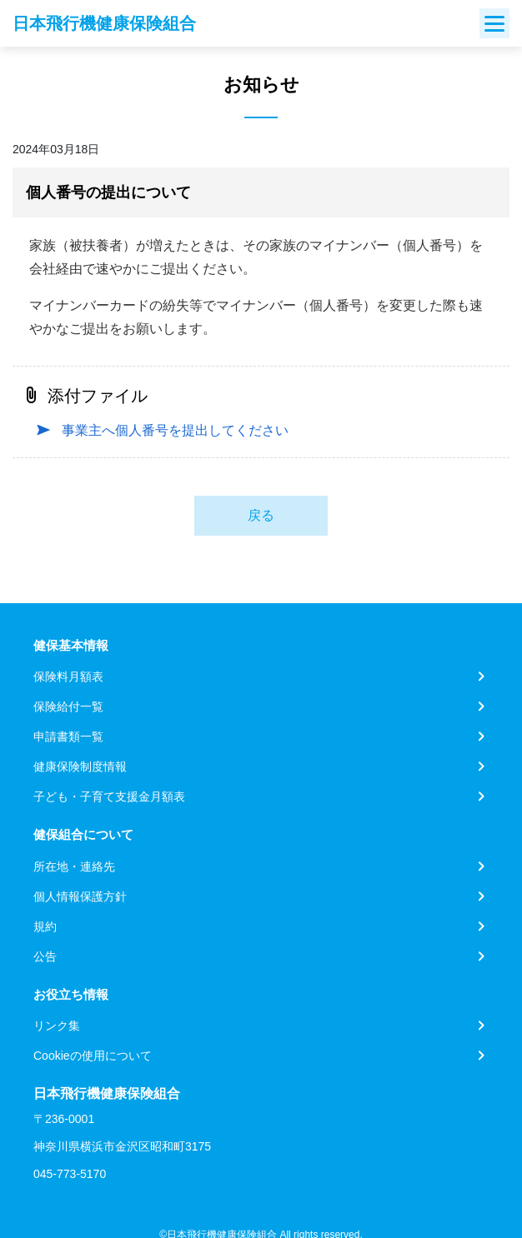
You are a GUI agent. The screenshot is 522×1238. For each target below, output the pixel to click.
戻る (261, 515)
